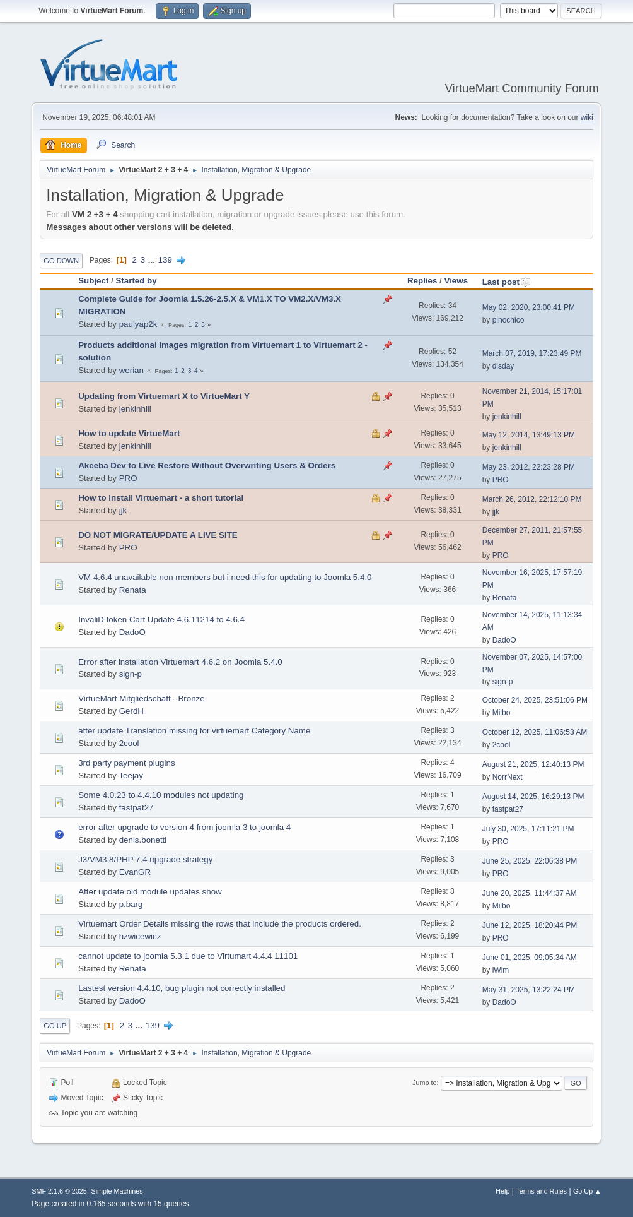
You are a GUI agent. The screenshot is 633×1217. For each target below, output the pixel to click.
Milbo (501, 712)
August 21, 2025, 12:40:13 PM (533, 764)
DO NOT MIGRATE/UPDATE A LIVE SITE (158, 535)
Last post (506, 282)
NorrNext (507, 777)
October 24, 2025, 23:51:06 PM (535, 700)
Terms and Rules (541, 1191)
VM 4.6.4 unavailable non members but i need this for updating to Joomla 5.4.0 (224, 577)
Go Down (61, 260)
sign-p (130, 674)
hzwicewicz (140, 936)
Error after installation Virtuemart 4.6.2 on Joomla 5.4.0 (180, 662)
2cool (129, 743)
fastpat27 (136, 807)
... (153, 259)
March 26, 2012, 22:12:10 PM (532, 499)
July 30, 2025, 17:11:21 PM (528, 828)
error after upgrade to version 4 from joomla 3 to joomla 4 (184, 827)
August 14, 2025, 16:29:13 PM (533, 796)
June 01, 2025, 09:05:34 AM (529, 957)
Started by (135, 280)
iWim (500, 970)
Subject (93, 280)
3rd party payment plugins (126, 763)
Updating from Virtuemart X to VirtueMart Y (164, 396)
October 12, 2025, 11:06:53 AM (535, 732)
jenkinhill (135, 408)
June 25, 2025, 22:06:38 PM (530, 861)
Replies (422, 280)
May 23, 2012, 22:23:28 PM (528, 467)
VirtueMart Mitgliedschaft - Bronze (141, 698)
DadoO (132, 632)
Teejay (131, 775)
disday (503, 366)
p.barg (131, 904)
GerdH (131, 711)
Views (456, 280)
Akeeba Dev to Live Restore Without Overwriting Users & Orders (206, 465)
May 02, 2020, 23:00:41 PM (528, 307)
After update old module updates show (149, 891)
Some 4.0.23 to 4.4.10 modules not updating (160, 795)
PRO (128, 478)
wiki (587, 117)
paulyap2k (138, 324)
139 (165, 259)
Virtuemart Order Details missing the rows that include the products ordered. (219, 924)
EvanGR (135, 872)
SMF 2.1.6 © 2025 (59, 1191)
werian (131, 370)
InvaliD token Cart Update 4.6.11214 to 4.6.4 (161, 619)
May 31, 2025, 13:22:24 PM (528, 989)
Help (502, 1191)
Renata (132, 590)
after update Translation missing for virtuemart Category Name (194, 730)
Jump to (424, 1082)
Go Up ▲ (587, 1191)
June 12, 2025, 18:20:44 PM (530, 925)
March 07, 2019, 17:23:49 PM (532, 353)
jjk (123, 510)
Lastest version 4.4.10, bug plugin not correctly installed (181, 988)
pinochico (508, 320)
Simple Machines (117, 1191)
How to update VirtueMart (129, 433)
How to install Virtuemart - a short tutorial (160, 497)
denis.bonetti (143, 840)
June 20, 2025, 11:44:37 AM (529, 893)
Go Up (55, 1026)
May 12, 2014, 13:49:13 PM (528, 434)
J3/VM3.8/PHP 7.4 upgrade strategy (145, 859)
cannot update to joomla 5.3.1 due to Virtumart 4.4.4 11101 (188, 956)
